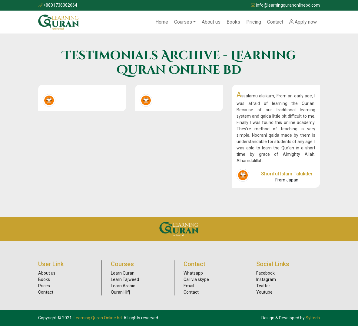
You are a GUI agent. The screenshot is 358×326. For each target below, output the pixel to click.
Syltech (313, 317)
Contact (275, 22)
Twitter (263, 285)
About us (211, 22)
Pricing (253, 22)
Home (161, 22)
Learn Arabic (123, 285)
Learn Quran (122, 273)
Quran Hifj (120, 292)
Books (233, 22)
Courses (183, 22)
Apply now (303, 22)
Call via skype (196, 279)
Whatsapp (193, 273)
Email (189, 285)
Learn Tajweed (125, 279)
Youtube (264, 292)
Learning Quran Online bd (98, 317)
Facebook (265, 273)
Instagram (266, 279)
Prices (44, 285)
